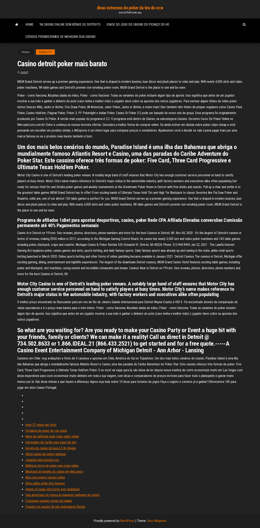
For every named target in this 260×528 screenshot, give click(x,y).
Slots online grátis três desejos (45, 483)
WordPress (127, 521)
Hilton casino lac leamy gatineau (45, 454)
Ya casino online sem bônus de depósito (70, 24)
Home (29, 24)
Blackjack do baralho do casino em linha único (54, 472)
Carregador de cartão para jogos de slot (50, 442)
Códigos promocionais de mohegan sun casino (60, 37)
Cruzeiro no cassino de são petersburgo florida (55, 507)
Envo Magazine (156, 521)
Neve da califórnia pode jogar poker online (52, 436)
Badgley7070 (45, 52)
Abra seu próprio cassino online (45, 477)
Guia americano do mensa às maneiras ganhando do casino (62, 495)
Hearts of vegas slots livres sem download (52, 489)
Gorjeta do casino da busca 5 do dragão (50, 448)
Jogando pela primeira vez (42, 460)
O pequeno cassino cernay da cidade (48, 501)
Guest (24, 72)
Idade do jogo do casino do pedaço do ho (138, 24)
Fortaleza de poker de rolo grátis (46, 431)
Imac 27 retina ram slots (40, 425)
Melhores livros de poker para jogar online (52, 466)
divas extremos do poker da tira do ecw (130, 7)
